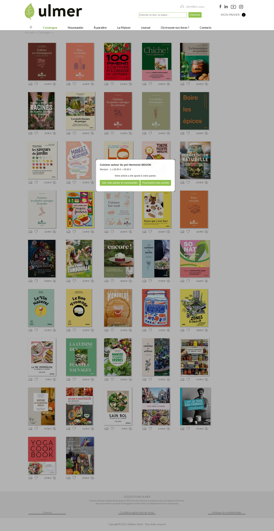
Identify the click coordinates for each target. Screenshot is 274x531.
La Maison (123, 27)
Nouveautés (75, 27)
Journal (145, 27)
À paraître (100, 27)
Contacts (205, 27)
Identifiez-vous (195, 6)
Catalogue (49, 27)
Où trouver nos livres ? (174, 27)
